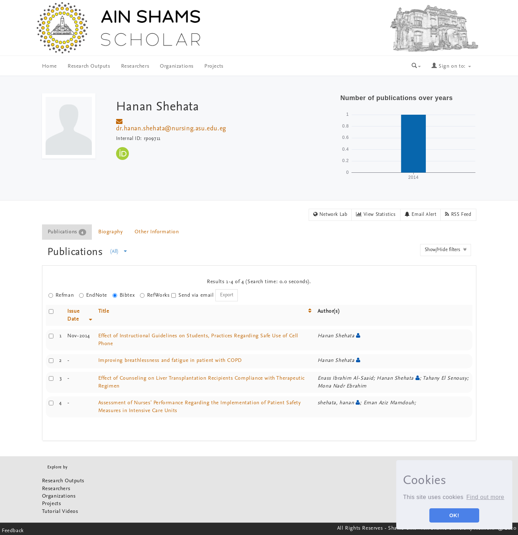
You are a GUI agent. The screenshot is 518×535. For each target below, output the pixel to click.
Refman (61, 295)
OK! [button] (454, 515)
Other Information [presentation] (157, 232)
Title (103, 311)
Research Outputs (89, 66)
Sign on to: (451, 66)
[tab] (67, 232)
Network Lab (330, 214)
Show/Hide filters (445, 250)
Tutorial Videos (60, 511)
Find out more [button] (485, 497)
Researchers (135, 66)
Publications (76, 252)
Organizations (177, 66)
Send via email (192, 295)
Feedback (13, 531)
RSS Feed (458, 214)
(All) (118, 251)
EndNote (93, 295)
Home (49, 66)
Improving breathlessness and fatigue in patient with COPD (170, 360)
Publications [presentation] (67, 232)
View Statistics (376, 214)
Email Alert (420, 214)
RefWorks (155, 295)
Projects (214, 66)
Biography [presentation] (110, 232)
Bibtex (124, 295)
